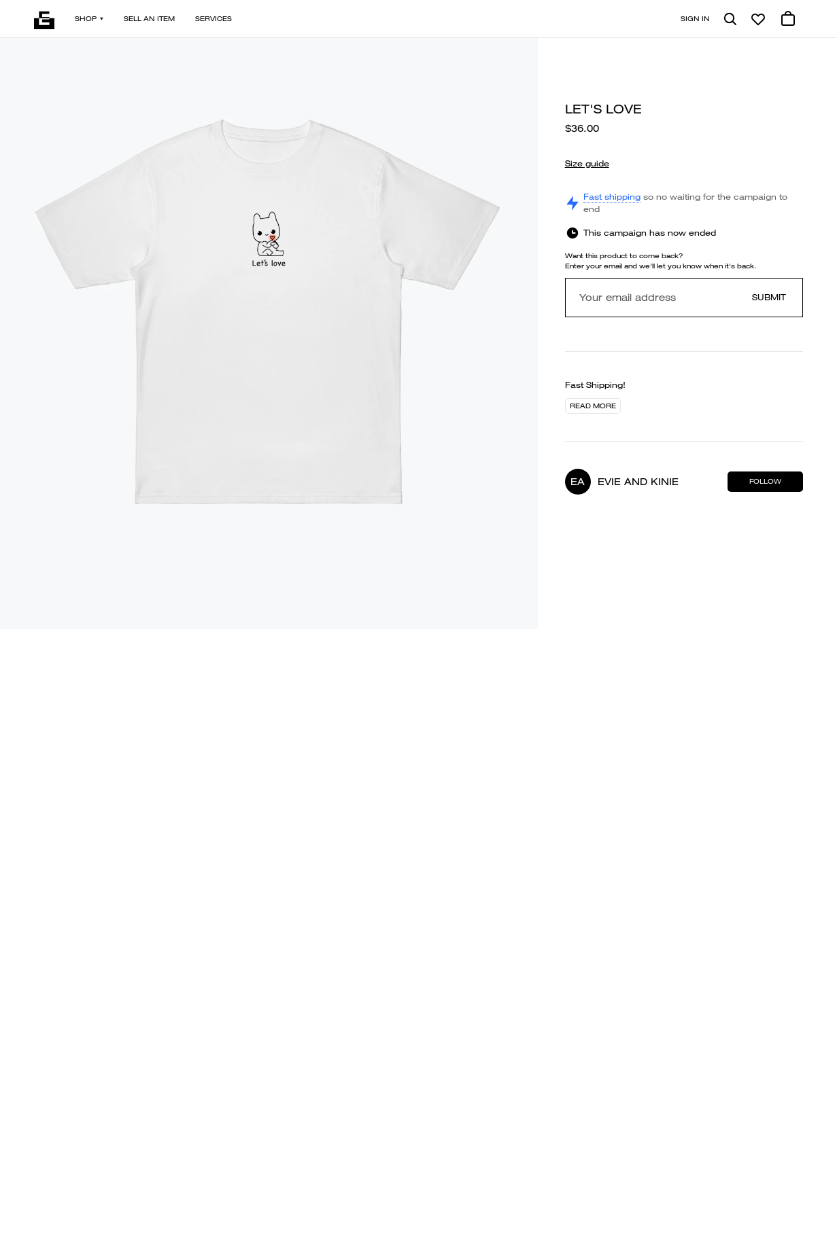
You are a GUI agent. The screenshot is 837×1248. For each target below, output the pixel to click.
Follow (765, 481)
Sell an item (149, 18)
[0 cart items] (788, 19)
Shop (89, 18)
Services (213, 18)
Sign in (695, 18)
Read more (593, 406)
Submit (769, 297)
